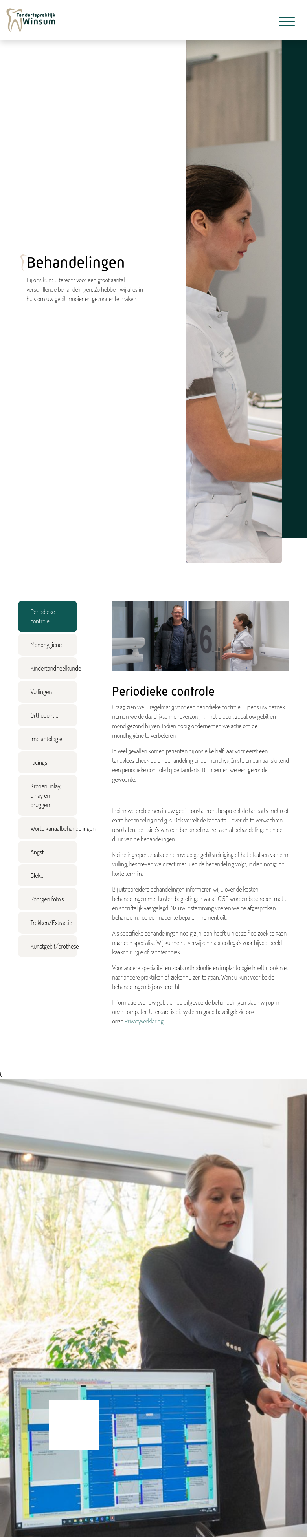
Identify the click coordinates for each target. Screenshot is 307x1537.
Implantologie (47, 739)
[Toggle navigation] (287, 23)
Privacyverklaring (144, 1021)
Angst (37, 852)
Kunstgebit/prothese (54, 946)
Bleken (39, 875)
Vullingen (41, 692)
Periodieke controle (43, 616)
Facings (39, 762)
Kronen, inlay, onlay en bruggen (46, 795)
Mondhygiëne (46, 645)
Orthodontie (45, 715)
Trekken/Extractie (51, 923)
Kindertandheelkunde (54, 668)
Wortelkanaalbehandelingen (54, 828)
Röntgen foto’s (47, 899)
